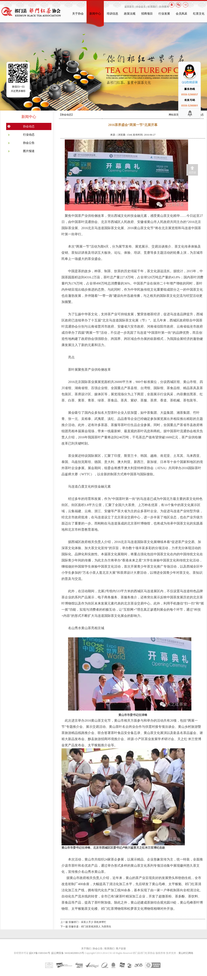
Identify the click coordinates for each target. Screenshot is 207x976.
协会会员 (141, 6)
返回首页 (129, 6)
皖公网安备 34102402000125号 (67, 953)
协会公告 (29, 142)
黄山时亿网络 (185, 953)
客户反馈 (121, 948)
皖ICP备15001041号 (40, 953)
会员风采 (181, 13)
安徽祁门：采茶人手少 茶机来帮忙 (87, 922)
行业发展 (164, 13)
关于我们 (86, 948)
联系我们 (109, 948)
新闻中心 (95, 13)
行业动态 (29, 134)
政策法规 (129, 13)
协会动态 (29, 126)
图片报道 (29, 151)
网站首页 (174, 114)
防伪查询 (164, 6)
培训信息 (112, 13)
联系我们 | (153, 6)
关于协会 (78, 13)
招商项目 (147, 13)
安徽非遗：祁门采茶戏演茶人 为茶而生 (90, 926)
